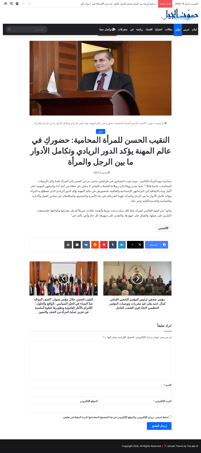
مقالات (168, 29)
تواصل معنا (107, 29)
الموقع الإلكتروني (89, 401)
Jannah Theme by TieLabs (181, 446)
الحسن (162, 228)
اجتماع (158, 29)
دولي (178, 29)
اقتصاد (149, 29)
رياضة (139, 29)
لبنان (194, 29)
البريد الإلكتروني (162, 401)
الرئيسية (161, 123)
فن (132, 29)
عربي (186, 29)
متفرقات (123, 29)
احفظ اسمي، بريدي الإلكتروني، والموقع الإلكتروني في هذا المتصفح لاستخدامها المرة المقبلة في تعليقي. (115, 417)
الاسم (167, 385)
